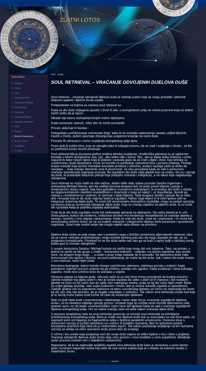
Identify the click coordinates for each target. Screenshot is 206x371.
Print (53, 74)
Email (60, 74)
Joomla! (115, 361)
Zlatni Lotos (80, 20)
